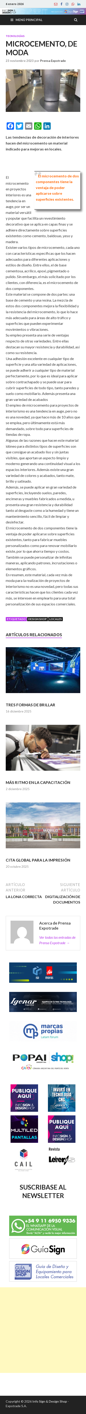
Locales (55, 619)
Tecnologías (15, 36)
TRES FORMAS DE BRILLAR (30, 704)
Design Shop (37, 619)
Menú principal (29, 20)
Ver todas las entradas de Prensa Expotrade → (57, 940)
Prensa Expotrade (53, 61)
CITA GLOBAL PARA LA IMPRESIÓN (38, 860)
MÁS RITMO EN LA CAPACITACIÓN (38, 782)
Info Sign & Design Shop (49, 1401)
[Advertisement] (43, 1330)
